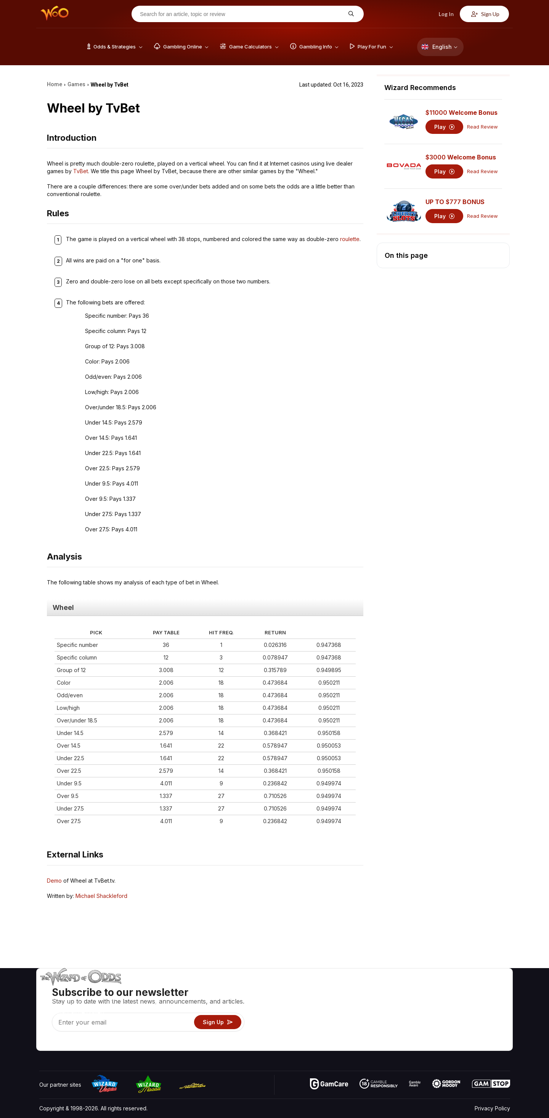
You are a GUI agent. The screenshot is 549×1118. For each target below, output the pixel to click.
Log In (442, 14)
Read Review (482, 126)
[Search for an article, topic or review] (241, 14)
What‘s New (454, 1022)
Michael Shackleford (101, 896)
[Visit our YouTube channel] (45, 1042)
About (446, 989)
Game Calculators (380, 1000)
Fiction (488, 1022)
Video (488, 989)
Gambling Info (375, 1011)
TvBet (80, 171)
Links (445, 1011)
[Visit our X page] (62, 1042)
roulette (350, 239)
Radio (446, 1033)
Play (444, 127)
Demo (54, 880)
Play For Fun (373, 1022)
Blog (486, 1000)
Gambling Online (378, 1033)
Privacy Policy (492, 1108)
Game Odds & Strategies (389, 989)
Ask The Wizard (378, 1044)
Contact (449, 1000)
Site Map (491, 1011)
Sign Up (485, 14)
